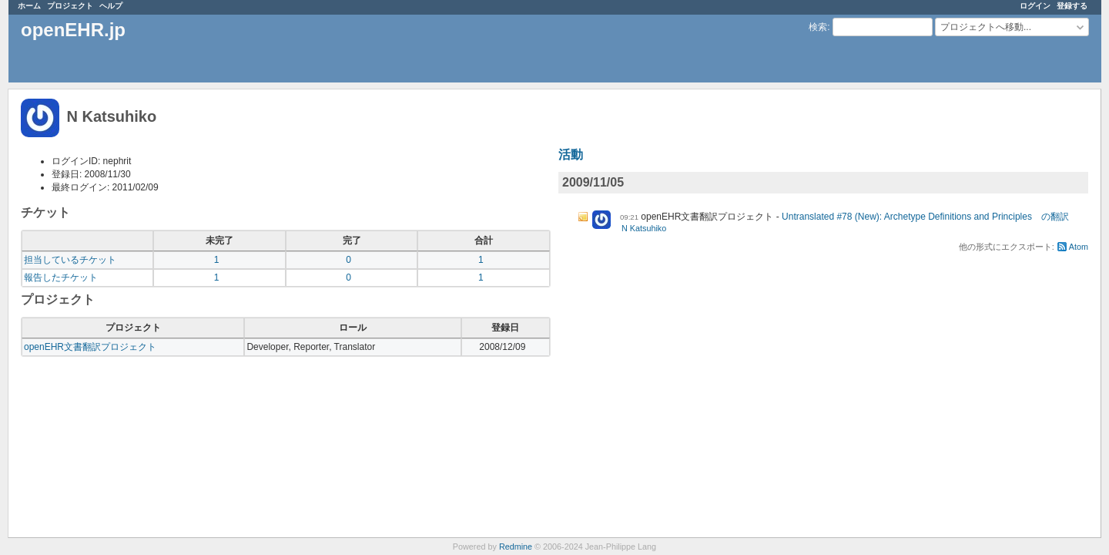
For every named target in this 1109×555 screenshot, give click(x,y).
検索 (818, 27)
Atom (1078, 246)
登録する (1072, 6)
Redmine (515, 546)
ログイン (1035, 6)
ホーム (29, 6)
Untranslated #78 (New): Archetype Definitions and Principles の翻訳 (925, 216)
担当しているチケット (70, 259)
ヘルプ (110, 6)
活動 (570, 154)
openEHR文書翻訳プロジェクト (90, 346)
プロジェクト (70, 6)
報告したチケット (61, 277)
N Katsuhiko (644, 228)
